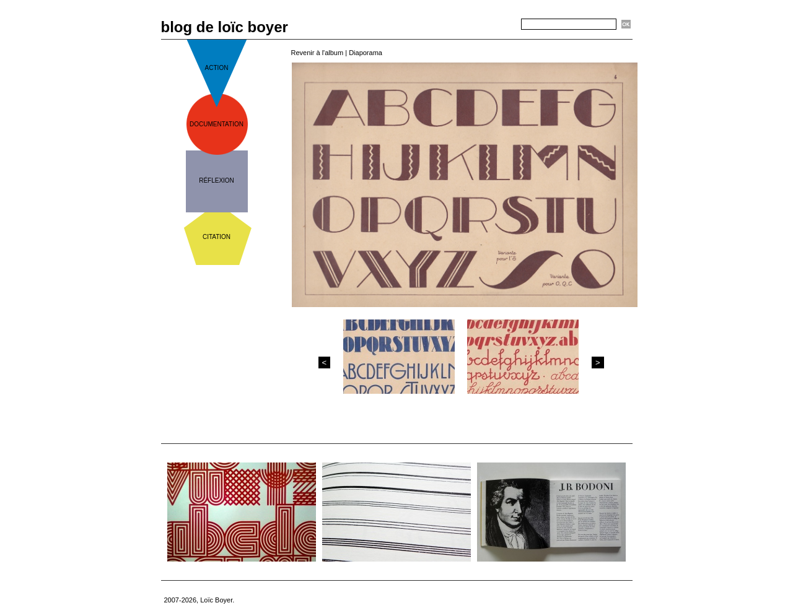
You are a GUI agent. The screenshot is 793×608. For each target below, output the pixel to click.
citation (216, 236)
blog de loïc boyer (224, 27)
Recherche (499, 25)
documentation (216, 124)
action (217, 67)
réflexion (216, 180)
